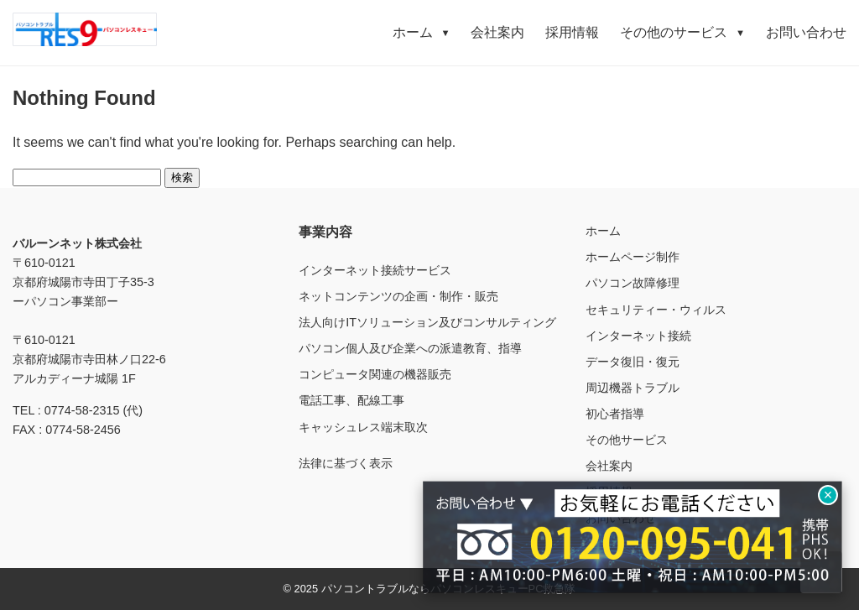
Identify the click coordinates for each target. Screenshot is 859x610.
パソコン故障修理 (632, 282)
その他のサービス (682, 32)
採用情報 (572, 32)
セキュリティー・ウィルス (656, 309)
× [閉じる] (828, 495)
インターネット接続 (638, 335)
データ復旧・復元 (632, 361)
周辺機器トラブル (632, 387)
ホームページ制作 (632, 256)
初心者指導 (615, 413)
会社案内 (497, 32)
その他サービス (627, 439)
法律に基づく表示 (346, 463)
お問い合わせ (806, 32)
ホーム (421, 32)
